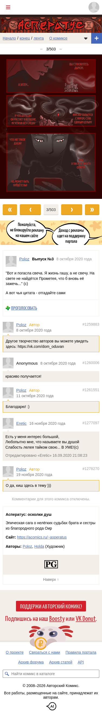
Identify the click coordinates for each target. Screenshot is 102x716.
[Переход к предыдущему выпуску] (12, 126)
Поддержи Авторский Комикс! (51, 606)
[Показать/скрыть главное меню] (8, 7)
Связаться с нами (44, 652)
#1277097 (91, 423)
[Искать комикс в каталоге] (7, 674)
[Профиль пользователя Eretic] (9, 423)
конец (25, 38)
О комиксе (58, 38)
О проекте (15, 652)
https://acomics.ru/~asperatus (42, 537)
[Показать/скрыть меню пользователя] (94, 7)
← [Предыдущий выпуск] (42, 49)
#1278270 (91, 468)
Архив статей (61, 662)
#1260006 (91, 363)
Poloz (21, 324)
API (81, 662)
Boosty (57, 618)
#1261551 (91, 390)
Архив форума (31, 662)
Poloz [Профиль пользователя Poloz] (24, 259)
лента (39, 38)
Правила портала (80, 652)
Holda (39, 546)
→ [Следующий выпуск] (60, 49)
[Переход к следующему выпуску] (51, 126)
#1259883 (91, 324)
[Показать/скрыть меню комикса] (85, 38)
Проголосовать (24, 308)
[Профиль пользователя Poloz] (11, 261)
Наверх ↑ (51, 579)
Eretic (21, 423)
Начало (9, 38)
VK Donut (86, 618)
